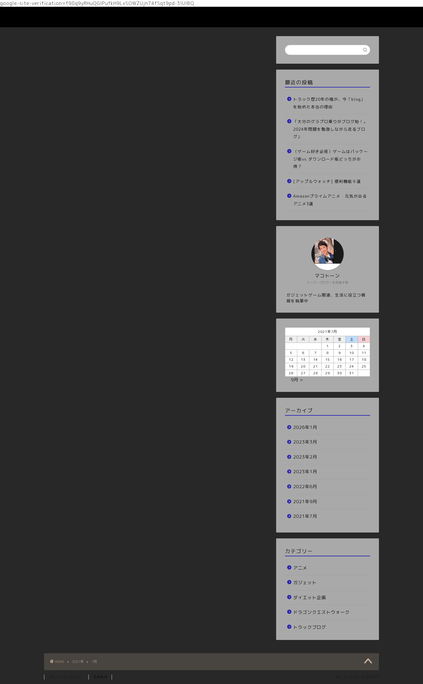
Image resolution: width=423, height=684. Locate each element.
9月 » (297, 380)
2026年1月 (305, 427)
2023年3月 (305, 442)
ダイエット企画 (309, 597)
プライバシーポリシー (66, 677)
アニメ (300, 568)
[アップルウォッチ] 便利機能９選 (327, 181)
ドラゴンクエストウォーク (321, 612)
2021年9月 (305, 501)
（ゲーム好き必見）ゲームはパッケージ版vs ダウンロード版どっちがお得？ (330, 159)
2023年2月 (305, 457)
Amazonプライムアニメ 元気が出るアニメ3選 (330, 199)
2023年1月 (305, 472)
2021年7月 (305, 516)
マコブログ (61, 17)
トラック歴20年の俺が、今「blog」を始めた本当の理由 (329, 102)
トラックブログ (309, 627)
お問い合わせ (349, 16)
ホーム (318, 16)
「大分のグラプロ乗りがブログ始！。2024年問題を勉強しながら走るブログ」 (330, 129)
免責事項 (100, 677)
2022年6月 (305, 486)
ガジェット (305, 582)
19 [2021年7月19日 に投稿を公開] (291, 366)
